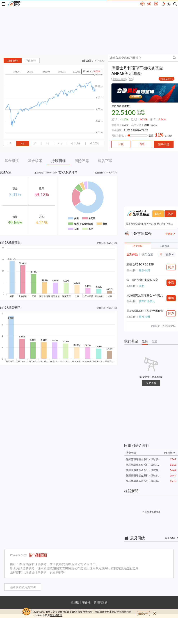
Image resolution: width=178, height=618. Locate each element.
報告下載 (105, 160)
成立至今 (94, 143)
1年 (22, 143)
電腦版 (75, 602)
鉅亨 (14, 3)
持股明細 (58, 160)
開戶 (158, 214)
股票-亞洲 (144, 316)
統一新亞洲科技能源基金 (142, 280)
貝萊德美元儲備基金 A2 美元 (144, 295)
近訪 (145, 341)
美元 (131, 78)
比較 (121, 144)
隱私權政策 (56, 615)
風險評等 (82, 160)
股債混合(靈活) (119, 78)
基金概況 (11, 160)
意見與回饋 (100, 602)
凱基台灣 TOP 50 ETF (140, 264)
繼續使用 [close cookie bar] (143, 613)
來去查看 (151, 383)
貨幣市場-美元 (147, 301)
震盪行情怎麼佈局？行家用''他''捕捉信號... (149, 223)
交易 (170, 214)
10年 (60, 143)
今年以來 (76, 143)
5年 (47, 143)
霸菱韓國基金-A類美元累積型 (145, 311)
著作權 (86, 602)
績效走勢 (13, 60)
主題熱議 (164, 245)
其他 (141, 285)
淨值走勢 (31, 60)
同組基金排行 (166, 78)
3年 (35, 143)
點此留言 (170, 538)
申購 (171, 283)
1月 (10, 143)
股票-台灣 (144, 270)
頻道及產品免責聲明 (23, 587)
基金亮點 (137, 245)
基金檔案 (35, 160)
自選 (154, 341)
